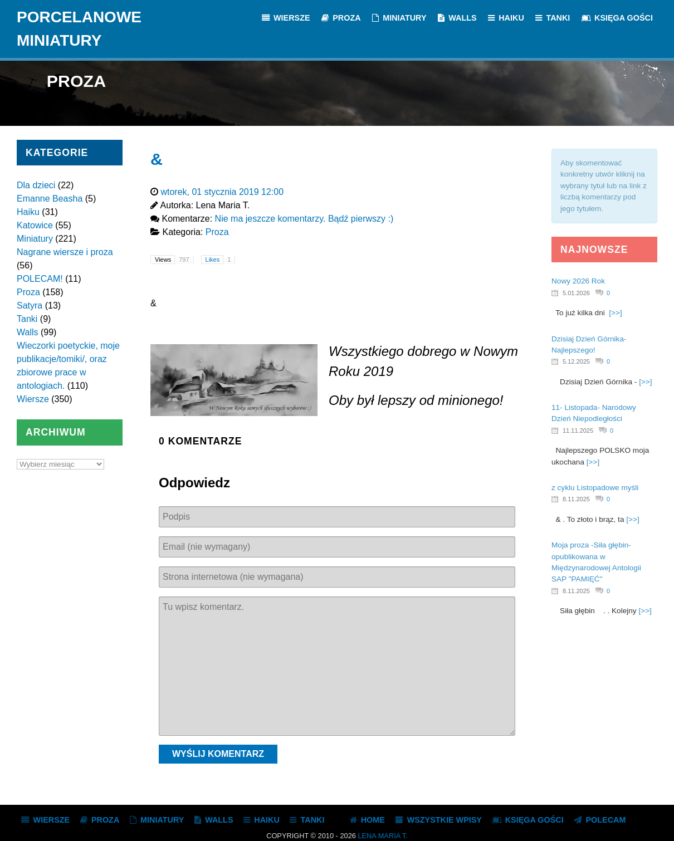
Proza (28, 292)
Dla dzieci (36, 185)
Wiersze (33, 399)
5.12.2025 (576, 361)
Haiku (28, 212)
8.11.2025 (576, 499)
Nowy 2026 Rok (578, 281)
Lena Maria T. (382, 836)
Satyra (29, 305)
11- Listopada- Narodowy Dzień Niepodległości (593, 413)
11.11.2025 (578, 430)
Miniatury (35, 238)
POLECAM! (40, 278)
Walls (27, 332)
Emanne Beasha (49, 198)
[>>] (615, 313)
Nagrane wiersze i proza (65, 252)
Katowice (35, 225)
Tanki (27, 319)
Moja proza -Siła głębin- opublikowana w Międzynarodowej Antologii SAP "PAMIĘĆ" (596, 562)
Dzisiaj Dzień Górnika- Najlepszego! (588, 344)
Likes (220, 259)
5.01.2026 (576, 293)
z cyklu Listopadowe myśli (594, 487)
